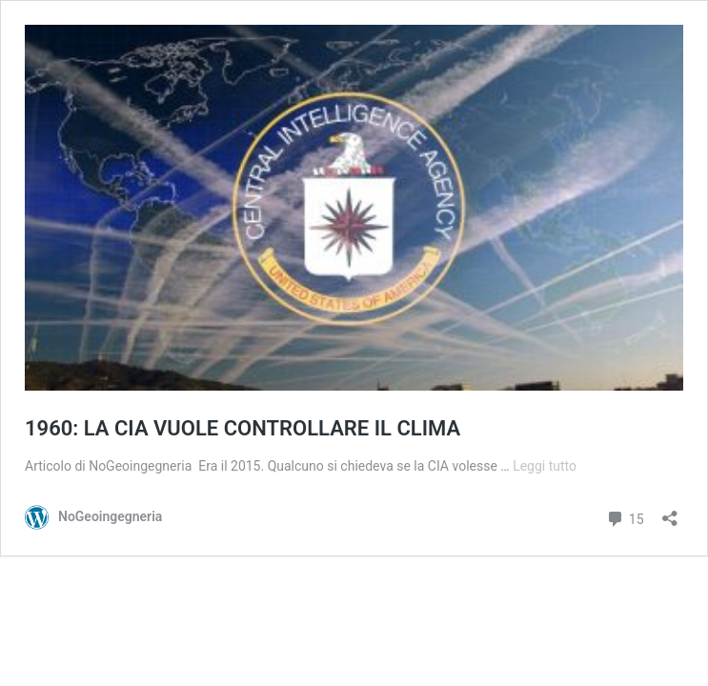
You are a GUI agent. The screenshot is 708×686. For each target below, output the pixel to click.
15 (624, 517)
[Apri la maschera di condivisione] (670, 512)
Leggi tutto (545, 466)
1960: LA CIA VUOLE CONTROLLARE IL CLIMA (242, 428)
